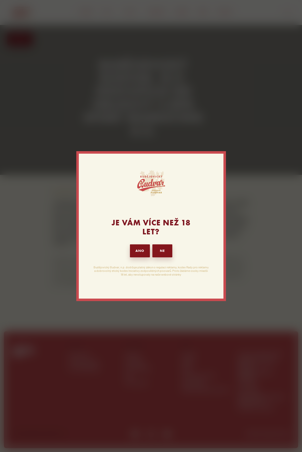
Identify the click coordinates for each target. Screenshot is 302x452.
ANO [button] (139, 251)
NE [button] (162, 251)
